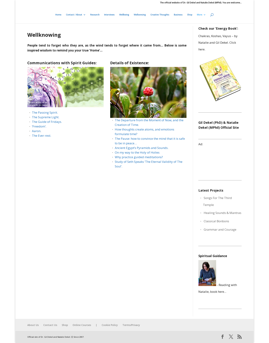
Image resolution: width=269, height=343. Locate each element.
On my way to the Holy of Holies (137, 152)
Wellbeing (124, 14)
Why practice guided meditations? (139, 157)
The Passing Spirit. (45, 112)
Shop (189, 14)
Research (95, 14)
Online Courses (82, 325)
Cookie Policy (110, 325)
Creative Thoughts (159, 14)
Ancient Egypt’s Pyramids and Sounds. (141, 148)
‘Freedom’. (39, 126)
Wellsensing (140, 14)
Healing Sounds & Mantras (222, 213)
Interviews (109, 14)
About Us (33, 325)
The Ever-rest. (41, 136)
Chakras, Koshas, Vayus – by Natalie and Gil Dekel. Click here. (218, 42)
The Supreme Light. (45, 117)
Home (58, 14)
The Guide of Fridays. (47, 122)
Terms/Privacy (131, 325)
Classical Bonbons (216, 221)
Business (178, 14)
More (199, 14)
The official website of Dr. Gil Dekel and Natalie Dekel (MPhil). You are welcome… (201, 3)
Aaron (36, 131)
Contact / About (74, 14)
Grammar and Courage (220, 229)
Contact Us (50, 325)
